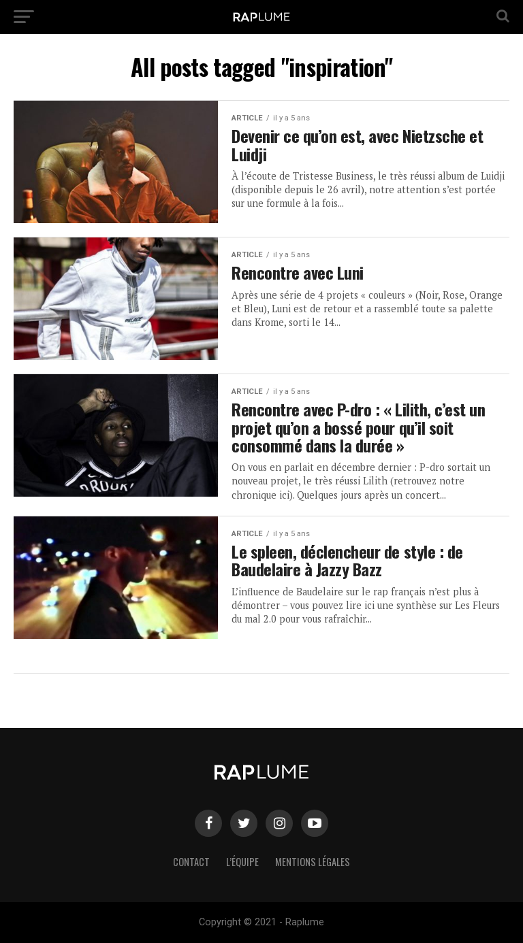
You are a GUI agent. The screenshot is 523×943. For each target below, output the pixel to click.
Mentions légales (312, 862)
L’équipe (242, 862)
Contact (191, 862)
